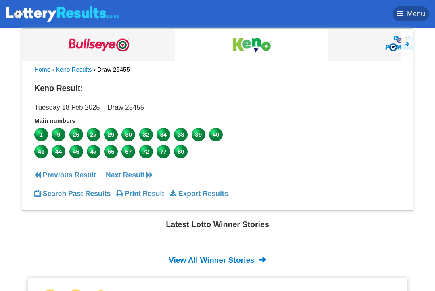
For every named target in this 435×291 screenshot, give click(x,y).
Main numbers (54, 120)
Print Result (140, 194)
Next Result (129, 175)
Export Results (199, 194)
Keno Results (74, 69)
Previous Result (65, 175)
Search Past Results (72, 194)
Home (42, 69)
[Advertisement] (354, 131)
